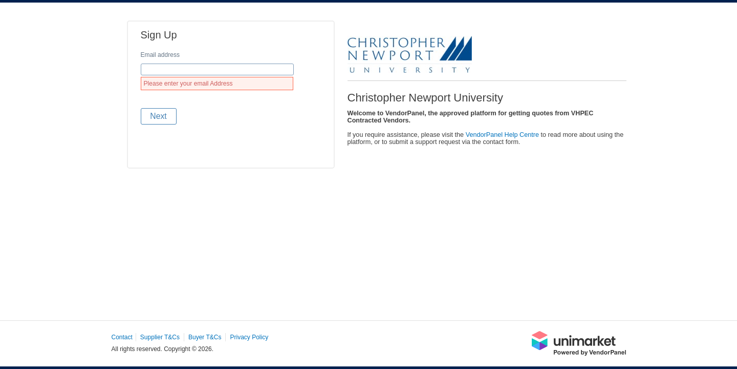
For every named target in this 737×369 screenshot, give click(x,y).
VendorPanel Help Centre (502, 134)
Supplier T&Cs (160, 337)
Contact (122, 337)
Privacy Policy (249, 337)
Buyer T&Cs (204, 337)
